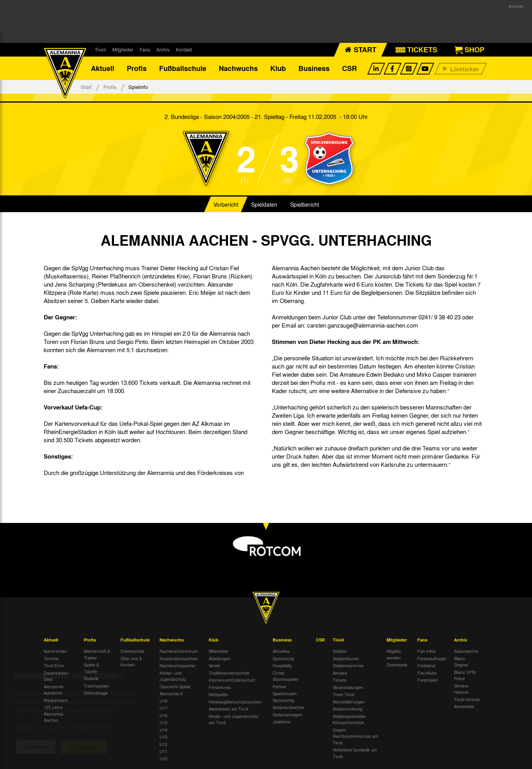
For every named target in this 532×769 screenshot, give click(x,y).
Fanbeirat (426, 665)
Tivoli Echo (54, 665)
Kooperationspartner (179, 658)
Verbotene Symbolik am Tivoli (355, 752)
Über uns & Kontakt (131, 661)
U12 (163, 744)
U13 (163, 737)
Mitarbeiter (219, 651)
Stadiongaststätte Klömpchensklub (349, 719)
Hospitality (282, 665)
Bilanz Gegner (461, 661)
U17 (163, 708)
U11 (163, 751)
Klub (278, 68)
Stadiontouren (346, 658)
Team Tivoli (343, 694)
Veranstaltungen (348, 687)
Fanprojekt (427, 680)
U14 (163, 729)
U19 (163, 701)
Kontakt (184, 49)
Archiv (163, 49)
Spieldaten (264, 204)
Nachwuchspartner (178, 665)
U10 (163, 758)
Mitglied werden (394, 654)
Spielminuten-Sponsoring (285, 696)
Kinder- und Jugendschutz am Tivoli (234, 719)
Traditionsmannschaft (229, 673)
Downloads (397, 664)
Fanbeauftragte (431, 658)
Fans (145, 49)
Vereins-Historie (462, 688)
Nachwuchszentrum (179, 651)
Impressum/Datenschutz (232, 680)
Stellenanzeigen (287, 714)
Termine (51, 658)
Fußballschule (182, 68)
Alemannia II (171, 693)
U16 (163, 715)
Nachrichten (55, 651)
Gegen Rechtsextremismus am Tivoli (355, 736)
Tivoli (100, 49)
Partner (280, 686)
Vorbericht (225, 204)
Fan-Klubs (427, 673)
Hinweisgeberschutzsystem (235, 701)
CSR (349, 68)
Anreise (340, 673)
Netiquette (218, 694)
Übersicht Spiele (175, 686)
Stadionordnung (347, 708)
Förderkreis (220, 687)
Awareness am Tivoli (228, 708)
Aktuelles (281, 651)
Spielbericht (304, 204)
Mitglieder (122, 49)
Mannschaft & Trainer (97, 654)
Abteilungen (220, 658)
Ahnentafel (464, 706)
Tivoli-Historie (467, 699)
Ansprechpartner (289, 707)
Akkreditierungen (349, 701)
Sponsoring (283, 658)
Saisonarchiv (466, 651)
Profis (137, 68)
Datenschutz (133, 651)
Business (314, 68)
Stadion (340, 651)
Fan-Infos (426, 651)
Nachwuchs (238, 68)
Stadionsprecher (348, 665)
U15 (163, 722)
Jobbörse (282, 721)
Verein (214, 665)
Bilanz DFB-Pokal (465, 675)
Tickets (340, 680)
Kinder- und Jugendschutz (173, 676)
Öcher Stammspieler (285, 676)
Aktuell (102, 68)
